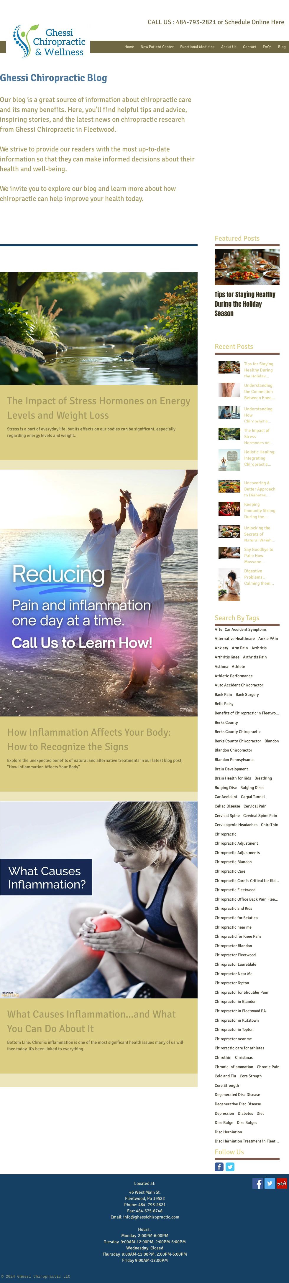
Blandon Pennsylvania (234, 759)
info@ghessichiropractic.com (151, 1217)
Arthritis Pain (255, 657)
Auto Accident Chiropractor (239, 685)
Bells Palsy (224, 703)
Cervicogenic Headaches (236, 824)
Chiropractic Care (230, 871)
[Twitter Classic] (230, 1167)
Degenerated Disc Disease (237, 1094)
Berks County (226, 722)
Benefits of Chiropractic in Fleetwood (247, 713)
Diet (260, 1113)
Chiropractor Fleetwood (235, 954)
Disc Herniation (228, 1132)
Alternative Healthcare (235, 638)
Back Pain (223, 694)
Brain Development (231, 769)
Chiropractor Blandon (233, 945)
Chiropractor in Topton (234, 1029)
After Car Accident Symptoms (241, 629)
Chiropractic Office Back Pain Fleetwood (247, 899)
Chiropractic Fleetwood (235, 889)
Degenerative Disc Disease (238, 1104)
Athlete (238, 666)
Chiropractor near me (233, 1038)
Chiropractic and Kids (233, 908)
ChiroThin (269, 824)
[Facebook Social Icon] (257, 1183)
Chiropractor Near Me (233, 973)
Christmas (244, 1057)
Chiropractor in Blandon (236, 1001)
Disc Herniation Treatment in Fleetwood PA (247, 1141)
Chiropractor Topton (232, 982)
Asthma (221, 666)
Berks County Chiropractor (238, 741)
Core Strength (227, 1085)
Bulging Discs (252, 787)
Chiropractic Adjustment (236, 843)
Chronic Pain (268, 1066)
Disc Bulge (224, 1122)
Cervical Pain (255, 806)
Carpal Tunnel (253, 796)
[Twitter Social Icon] (270, 1183)
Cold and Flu (225, 1076)
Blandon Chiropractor (233, 750)
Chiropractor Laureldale (235, 964)
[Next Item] (270, 267)
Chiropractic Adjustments (237, 852)
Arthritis (259, 647)
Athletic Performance (234, 675)
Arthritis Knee (227, 657)
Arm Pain (240, 647)
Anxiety (221, 647)
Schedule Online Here (254, 22)
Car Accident (226, 796)
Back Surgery (247, 694)
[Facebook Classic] (219, 1167)
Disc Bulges (247, 1122)
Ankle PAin (268, 638)
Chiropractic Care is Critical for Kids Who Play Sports (247, 880)
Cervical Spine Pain (260, 815)
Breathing (263, 778)
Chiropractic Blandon (233, 861)
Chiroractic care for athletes (239, 1048)
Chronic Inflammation (234, 1066)
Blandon (272, 741)
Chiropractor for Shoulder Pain (241, 992)
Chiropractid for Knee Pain (238, 936)
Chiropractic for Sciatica (236, 917)
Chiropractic (226, 834)
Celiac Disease (227, 806)
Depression (224, 1113)
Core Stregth (251, 1076)
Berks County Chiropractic (238, 731)
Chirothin (223, 1057)
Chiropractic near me (233, 927)
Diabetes (245, 1113)
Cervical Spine (227, 815)
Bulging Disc (226, 787)
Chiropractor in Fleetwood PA (240, 1010)
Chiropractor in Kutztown (237, 1020)
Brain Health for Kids (233, 778)
